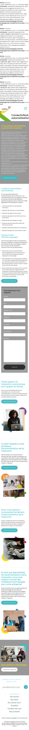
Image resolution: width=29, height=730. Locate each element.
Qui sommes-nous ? (14, 702)
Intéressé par (7, 331)
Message (5, 338)
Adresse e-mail (8, 311)
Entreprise (6, 324)
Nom (5, 304)
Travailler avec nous (15, 708)
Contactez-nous (8, 177)
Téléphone (6, 318)
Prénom (5, 298)
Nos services (14, 696)
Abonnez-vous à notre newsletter (11, 681)
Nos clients (14, 699)
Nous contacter (14, 711)
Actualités (14, 705)
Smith (25, 718)
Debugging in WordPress (10, 43)
